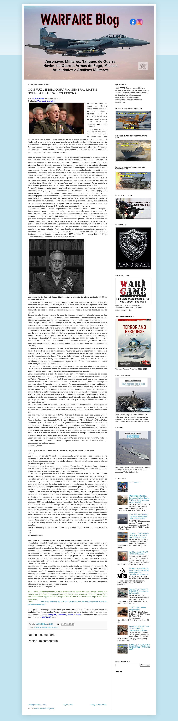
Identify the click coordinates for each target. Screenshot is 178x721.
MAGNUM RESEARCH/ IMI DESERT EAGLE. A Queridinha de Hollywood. (139, 628)
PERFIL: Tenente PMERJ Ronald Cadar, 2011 (138, 553)
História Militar (53, 627)
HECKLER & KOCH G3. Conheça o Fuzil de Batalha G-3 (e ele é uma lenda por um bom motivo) (139, 499)
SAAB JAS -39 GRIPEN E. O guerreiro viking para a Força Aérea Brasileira (139, 517)
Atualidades (44, 627)
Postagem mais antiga (98, 705)
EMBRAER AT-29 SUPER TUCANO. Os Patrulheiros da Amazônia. (138, 591)
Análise (36, 627)
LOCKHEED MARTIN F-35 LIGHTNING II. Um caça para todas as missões (139, 535)
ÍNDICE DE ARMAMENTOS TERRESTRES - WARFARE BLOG (139, 647)
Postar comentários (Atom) (44, 709)
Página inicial (68, 705)
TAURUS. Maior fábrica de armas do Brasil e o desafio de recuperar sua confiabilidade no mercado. (139, 572)
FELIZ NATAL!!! (134, 483)
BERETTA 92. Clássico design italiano (137, 609)
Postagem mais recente (37, 705)
